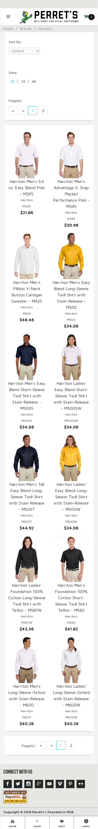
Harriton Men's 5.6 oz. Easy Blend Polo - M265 (26, 187)
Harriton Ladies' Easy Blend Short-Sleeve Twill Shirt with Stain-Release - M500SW (71, 396)
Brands (26, 28)
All (34, 81)
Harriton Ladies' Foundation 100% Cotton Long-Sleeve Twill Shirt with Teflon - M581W (26, 598)
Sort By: (15, 42)
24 (23, 81)
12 (12, 81)
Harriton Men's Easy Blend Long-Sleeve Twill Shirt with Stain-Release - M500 (71, 295)
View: (13, 72)
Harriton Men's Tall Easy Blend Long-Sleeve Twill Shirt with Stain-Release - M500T (26, 497)
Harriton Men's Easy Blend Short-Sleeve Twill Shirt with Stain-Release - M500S (26, 396)
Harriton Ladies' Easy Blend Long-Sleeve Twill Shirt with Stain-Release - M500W (71, 497)
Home (8, 28)
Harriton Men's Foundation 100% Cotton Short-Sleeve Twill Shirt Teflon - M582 (71, 598)
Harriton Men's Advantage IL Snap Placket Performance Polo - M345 (71, 194)
